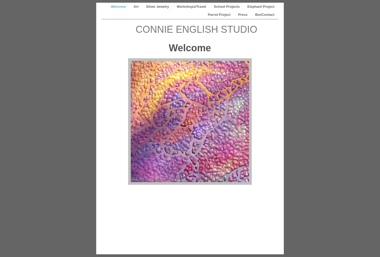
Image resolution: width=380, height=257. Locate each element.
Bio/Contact (264, 15)
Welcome (119, 7)
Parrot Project (220, 15)
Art (136, 7)
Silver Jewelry (158, 7)
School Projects (227, 7)
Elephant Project (260, 7)
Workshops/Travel (192, 7)
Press (243, 15)
